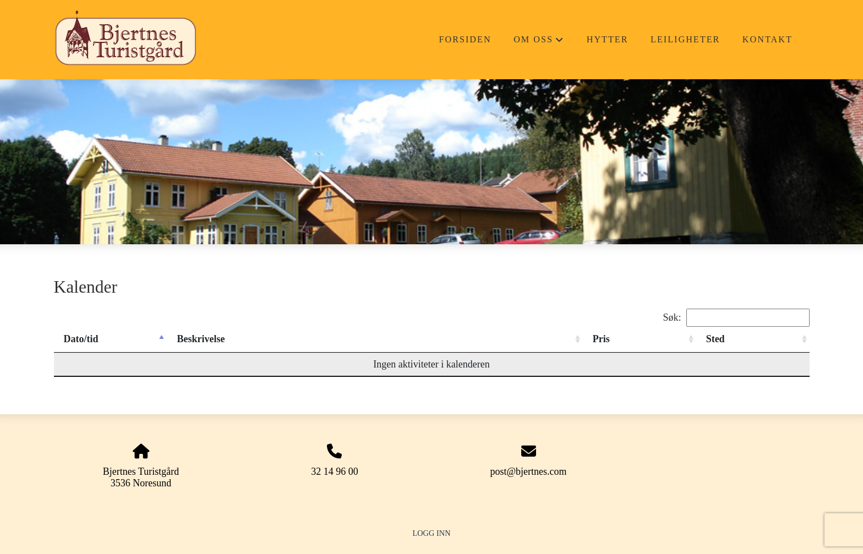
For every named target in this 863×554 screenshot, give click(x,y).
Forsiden (465, 40)
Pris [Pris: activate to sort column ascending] (601, 338)
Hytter (608, 40)
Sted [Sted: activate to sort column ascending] (715, 338)
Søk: (736, 318)
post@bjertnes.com (528, 471)
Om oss (539, 43)
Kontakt (767, 40)
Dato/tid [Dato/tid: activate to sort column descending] (81, 338)
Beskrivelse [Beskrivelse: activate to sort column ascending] (201, 338)
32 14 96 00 (334, 471)
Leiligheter (685, 40)
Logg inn (431, 533)
